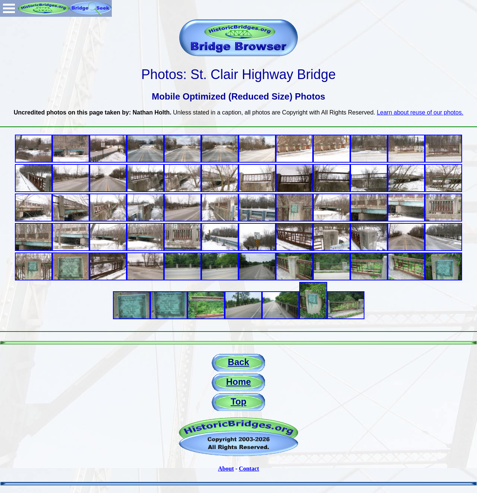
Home (238, 382)
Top (238, 401)
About (226, 468)
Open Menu (9, 8)
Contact (249, 468)
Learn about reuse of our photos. (420, 112)
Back (238, 362)
